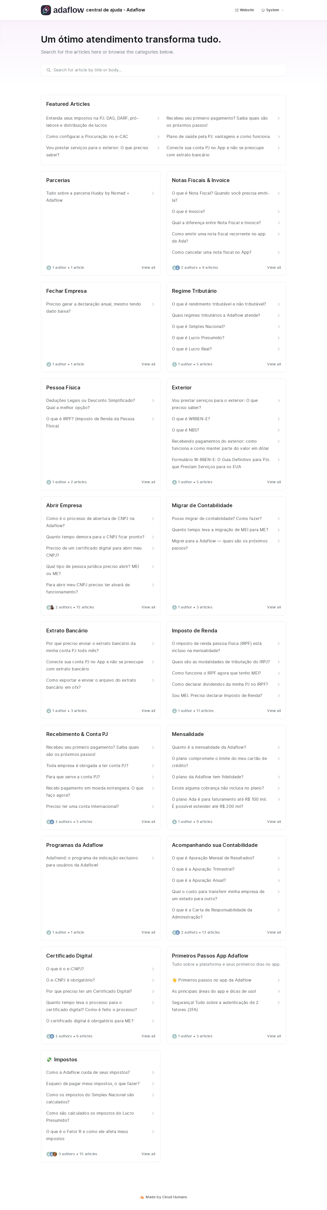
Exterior (182, 387)
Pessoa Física (63, 387)
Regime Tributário (194, 291)
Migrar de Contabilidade (202, 505)
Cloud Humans (174, 1197)
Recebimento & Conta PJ (77, 734)
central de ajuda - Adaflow (93, 10)
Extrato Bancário (67, 630)
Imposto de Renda (194, 630)
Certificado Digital (69, 956)
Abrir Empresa (64, 505)
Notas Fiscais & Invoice (201, 180)
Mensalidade (188, 734)
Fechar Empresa (66, 291)
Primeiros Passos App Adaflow (210, 956)
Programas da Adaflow (74, 845)
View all (148, 268)
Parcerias (58, 180)
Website (244, 10)
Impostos (65, 1059)
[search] (166, 70)
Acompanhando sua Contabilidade (215, 845)
